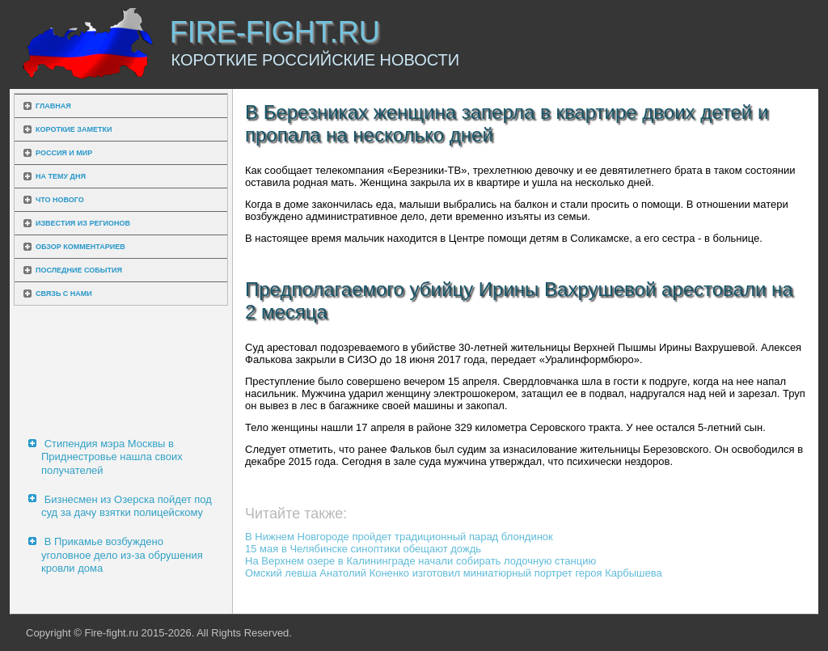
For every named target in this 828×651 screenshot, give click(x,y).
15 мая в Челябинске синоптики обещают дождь (363, 549)
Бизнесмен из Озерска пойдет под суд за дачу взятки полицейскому (126, 505)
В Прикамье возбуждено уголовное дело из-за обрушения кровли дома (122, 554)
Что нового (60, 200)
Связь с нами (64, 294)
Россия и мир (64, 153)
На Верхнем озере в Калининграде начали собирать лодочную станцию (420, 561)
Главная (53, 106)
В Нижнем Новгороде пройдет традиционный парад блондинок (399, 537)
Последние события (79, 270)
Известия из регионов (83, 223)
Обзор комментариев (80, 247)
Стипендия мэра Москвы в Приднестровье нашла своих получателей (112, 457)
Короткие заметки (74, 129)
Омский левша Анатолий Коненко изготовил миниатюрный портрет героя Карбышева (453, 573)
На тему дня (61, 176)
